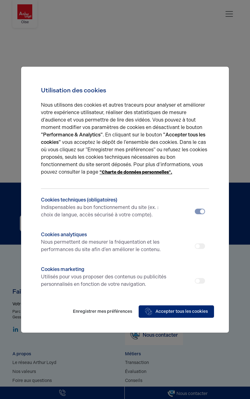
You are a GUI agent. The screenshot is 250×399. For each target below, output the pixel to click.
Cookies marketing (104, 277)
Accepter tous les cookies (176, 311)
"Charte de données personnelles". (136, 172)
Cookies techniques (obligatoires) (104, 208)
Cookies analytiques (104, 242)
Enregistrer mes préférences (102, 311)
